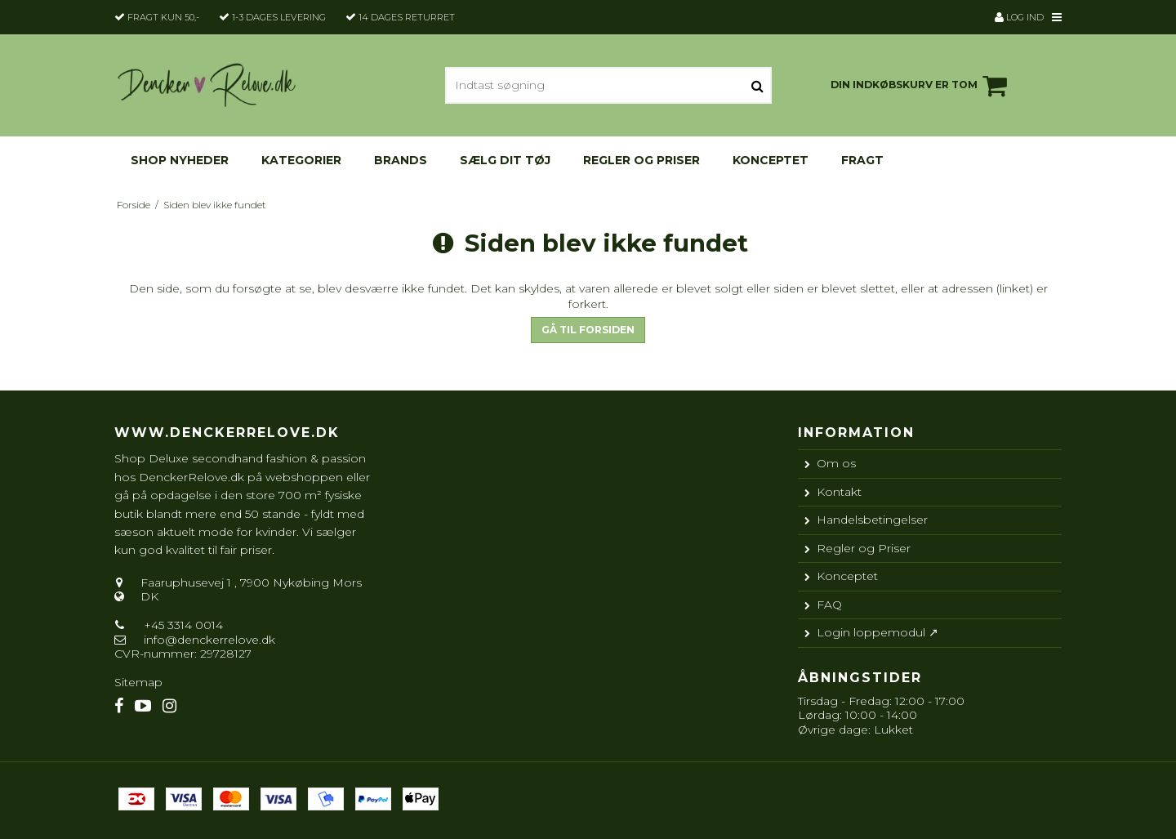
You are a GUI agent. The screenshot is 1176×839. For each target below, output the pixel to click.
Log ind (1019, 17)
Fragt (862, 160)
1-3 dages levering (279, 17)
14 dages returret (407, 17)
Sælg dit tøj (505, 160)
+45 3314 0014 (181, 625)
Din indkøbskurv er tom (921, 86)
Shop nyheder (180, 160)
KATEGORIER (301, 160)
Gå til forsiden (588, 330)
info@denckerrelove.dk (209, 639)
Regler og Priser (641, 160)
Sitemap (138, 682)
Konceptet (770, 160)
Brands (400, 160)
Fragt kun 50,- (163, 17)
